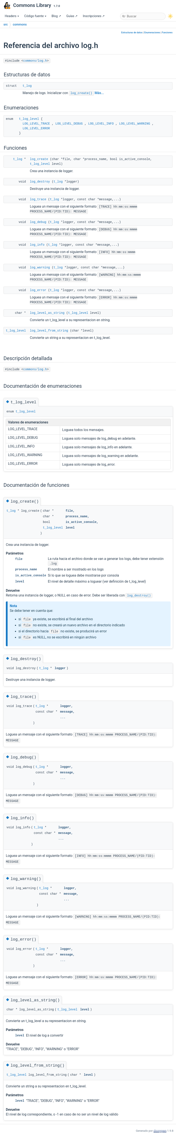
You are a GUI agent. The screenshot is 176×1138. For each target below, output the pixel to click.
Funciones (167, 32)
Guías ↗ (72, 16)
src (5, 24)
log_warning (40, 267)
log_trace (38, 199)
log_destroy (40, 181)
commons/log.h (35, 61)
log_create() (81, 93)
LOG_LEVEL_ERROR (36, 128)
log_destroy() (139, 595)
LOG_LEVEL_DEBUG (69, 123)
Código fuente (35, 16)
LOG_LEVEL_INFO (101, 123)
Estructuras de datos (131, 32)
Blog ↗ (56, 16)
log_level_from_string (49, 330)
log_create (39, 159)
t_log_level (29, 119)
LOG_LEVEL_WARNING (134, 123)
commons (20, 24)
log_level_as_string (47, 313)
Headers (12, 16)
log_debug (38, 222)
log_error (38, 290)
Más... (99, 93)
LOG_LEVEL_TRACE (36, 123)
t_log (27, 86)
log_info (37, 245)
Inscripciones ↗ (94, 16)
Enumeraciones (152, 32)
